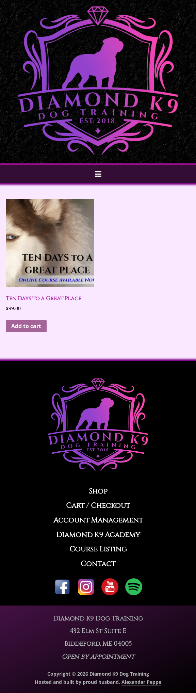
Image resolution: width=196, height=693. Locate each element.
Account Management (98, 520)
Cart (75, 506)
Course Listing (98, 549)
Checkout (110, 506)
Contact (98, 564)
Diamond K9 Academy (98, 535)
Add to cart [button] (26, 326)
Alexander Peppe (141, 682)
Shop (98, 491)
